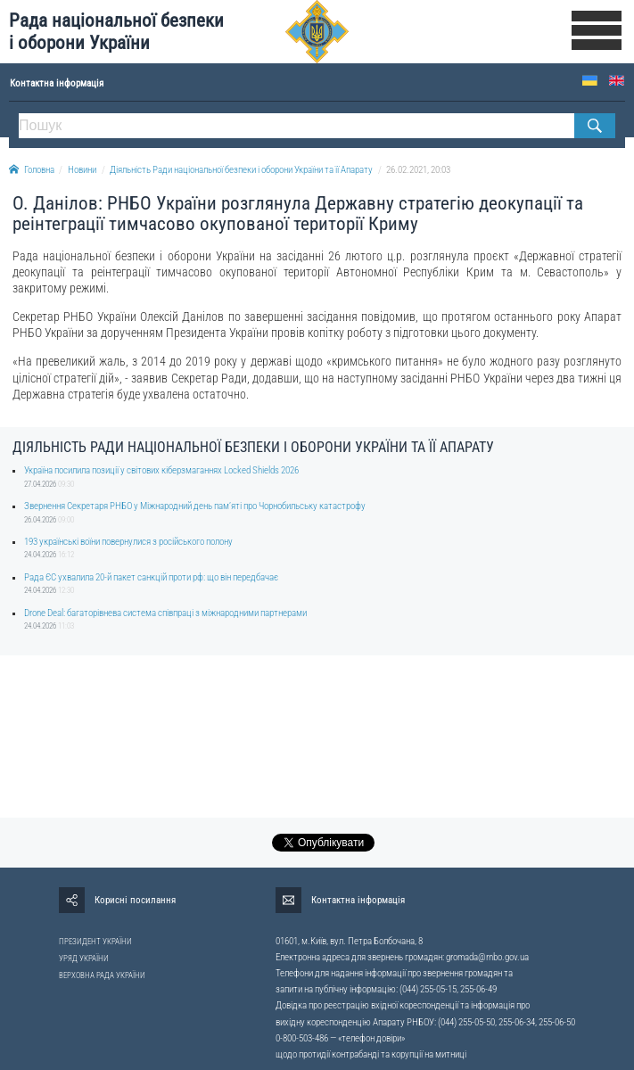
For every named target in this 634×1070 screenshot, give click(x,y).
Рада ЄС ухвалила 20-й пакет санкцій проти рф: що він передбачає (151, 577)
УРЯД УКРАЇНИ (84, 958)
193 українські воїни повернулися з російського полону (128, 541)
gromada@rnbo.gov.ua (487, 957)
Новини (82, 170)
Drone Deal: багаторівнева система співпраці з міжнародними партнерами (165, 613)
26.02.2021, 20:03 (418, 170)
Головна (31, 170)
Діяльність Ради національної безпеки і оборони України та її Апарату (241, 170)
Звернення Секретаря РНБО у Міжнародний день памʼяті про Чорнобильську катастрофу (195, 506)
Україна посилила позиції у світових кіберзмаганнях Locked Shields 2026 (161, 470)
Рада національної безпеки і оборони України (116, 32)
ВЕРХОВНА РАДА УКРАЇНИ (102, 975)
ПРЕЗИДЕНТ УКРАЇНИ (95, 941)
